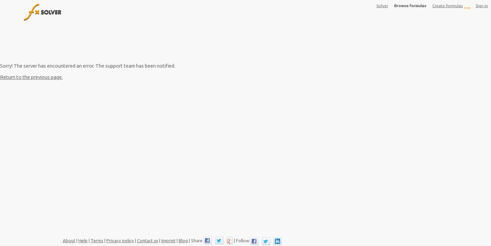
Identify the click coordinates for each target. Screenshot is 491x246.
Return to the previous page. (31, 77)
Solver (382, 5)
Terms (97, 240)
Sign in (482, 5)
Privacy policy (120, 240)
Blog (183, 240)
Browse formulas (410, 5)
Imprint (168, 240)
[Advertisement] (169, 41)
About (69, 240)
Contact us (147, 240)
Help (83, 240)
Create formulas (451, 6)
